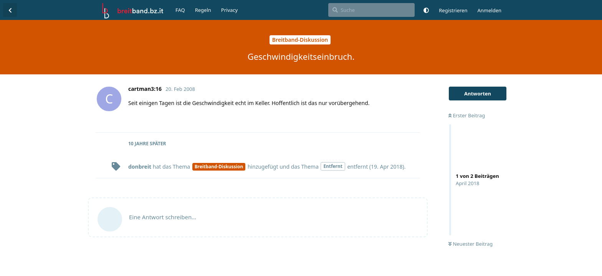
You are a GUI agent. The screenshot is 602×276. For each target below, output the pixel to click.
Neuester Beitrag (470, 243)
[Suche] (371, 10)
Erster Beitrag (466, 115)
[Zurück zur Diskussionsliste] (10, 10)
